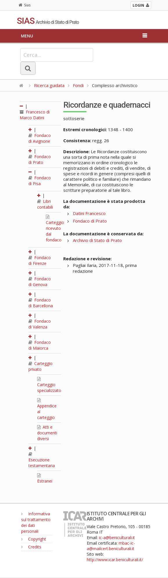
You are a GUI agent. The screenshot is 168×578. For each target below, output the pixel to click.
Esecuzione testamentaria (41, 460)
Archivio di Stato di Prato (97, 240)
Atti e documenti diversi (47, 432)
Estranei (44, 478)
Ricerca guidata (49, 85)
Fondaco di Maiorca (39, 345)
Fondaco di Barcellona (40, 302)
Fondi (78, 85)
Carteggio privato (40, 366)
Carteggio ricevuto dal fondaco (55, 229)
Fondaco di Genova (39, 281)
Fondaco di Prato (39, 159)
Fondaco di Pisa (39, 180)
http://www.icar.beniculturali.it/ (115, 559)
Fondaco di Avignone (39, 138)
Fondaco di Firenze (39, 260)
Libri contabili (45, 204)
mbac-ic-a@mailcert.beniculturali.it (111, 545)
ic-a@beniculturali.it (117, 537)
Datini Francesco (89, 213)
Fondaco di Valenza (39, 324)
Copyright (33, 539)
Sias (24, 5)
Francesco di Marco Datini (35, 114)
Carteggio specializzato (49, 385)
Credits (31, 547)
